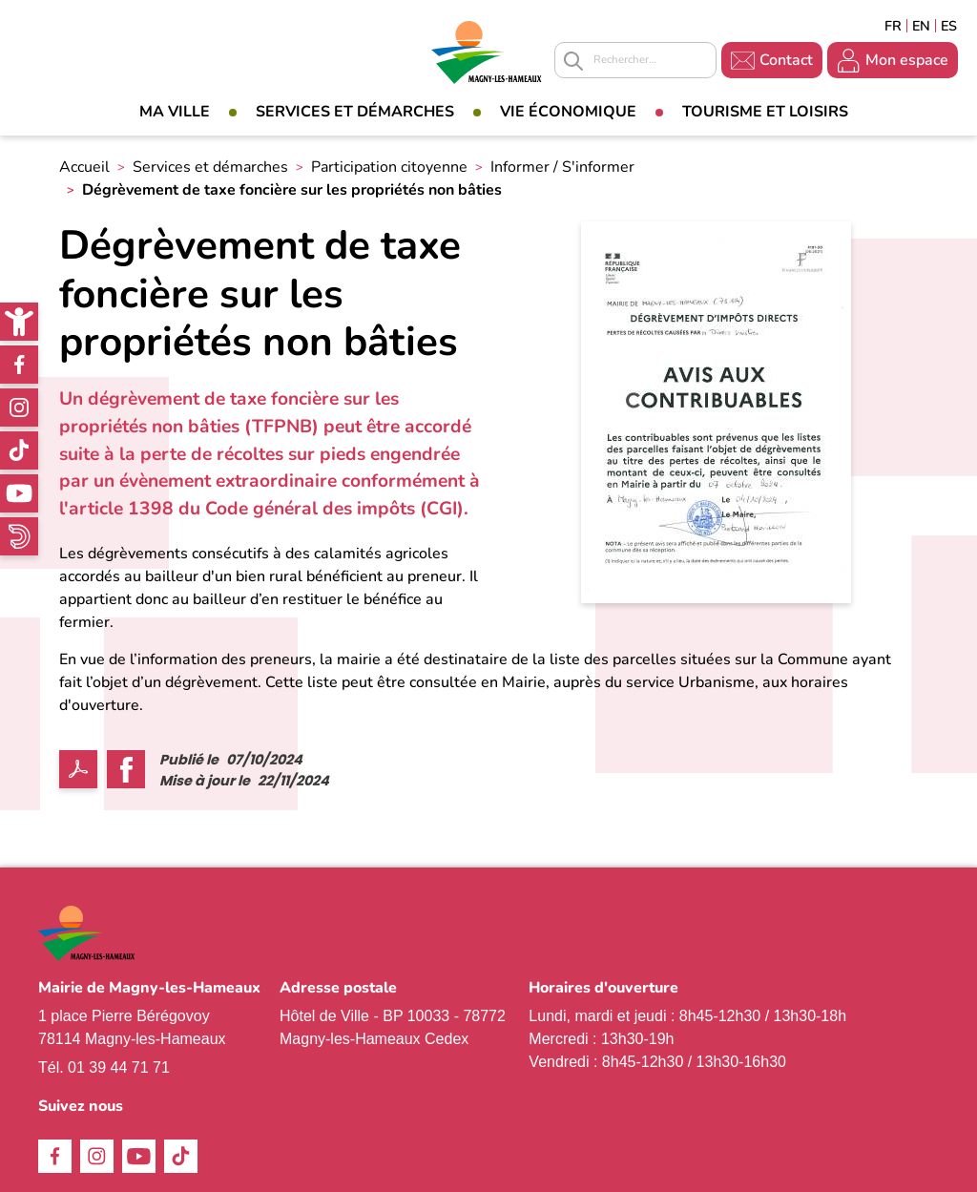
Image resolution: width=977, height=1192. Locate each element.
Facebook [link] (19, 364)
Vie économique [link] (568, 111)
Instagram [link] (19, 407)
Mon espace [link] (906, 60)
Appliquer (573, 61)
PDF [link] (78, 769)
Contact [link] (786, 60)
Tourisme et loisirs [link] (765, 111)
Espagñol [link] (949, 25)
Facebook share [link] (126, 769)
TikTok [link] (19, 450)
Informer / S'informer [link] (562, 167)
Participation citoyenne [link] (389, 167)
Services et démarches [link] (355, 111)
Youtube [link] (19, 493)
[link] (19, 322)
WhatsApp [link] (19, 536)
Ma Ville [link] (174, 111)
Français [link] (893, 25)
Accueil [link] (84, 167)
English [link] (921, 25)
